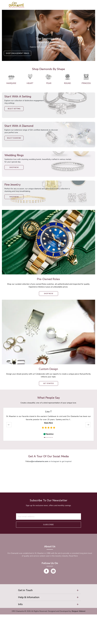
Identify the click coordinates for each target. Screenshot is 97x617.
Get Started (48, 383)
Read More (48, 423)
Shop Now (14, 167)
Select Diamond (14, 138)
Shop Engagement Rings (17, 53)
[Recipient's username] (48, 516)
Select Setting (14, 109)
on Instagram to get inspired (51, 461)
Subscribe (48, 524)
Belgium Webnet (78, 614)
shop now (48, 294)
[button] (48, 591)
